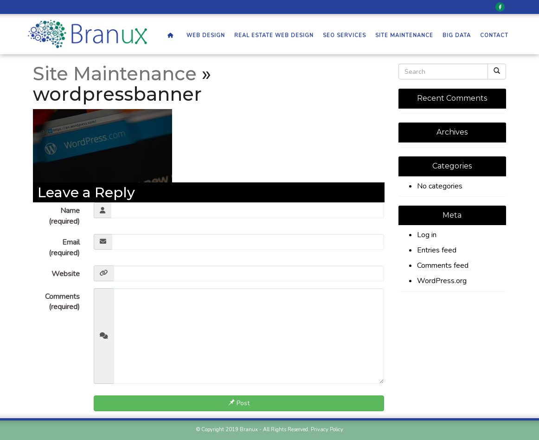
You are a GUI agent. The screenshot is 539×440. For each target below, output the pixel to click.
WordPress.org (442, 281)
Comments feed (442, 265)
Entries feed (436, 250)
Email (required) (64, 247)
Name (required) (64, 216)
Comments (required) (62, 301)
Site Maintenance (115, 73)
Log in (426, 235)
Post (239, 403)
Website (65, 274)
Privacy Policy (327, 429)
